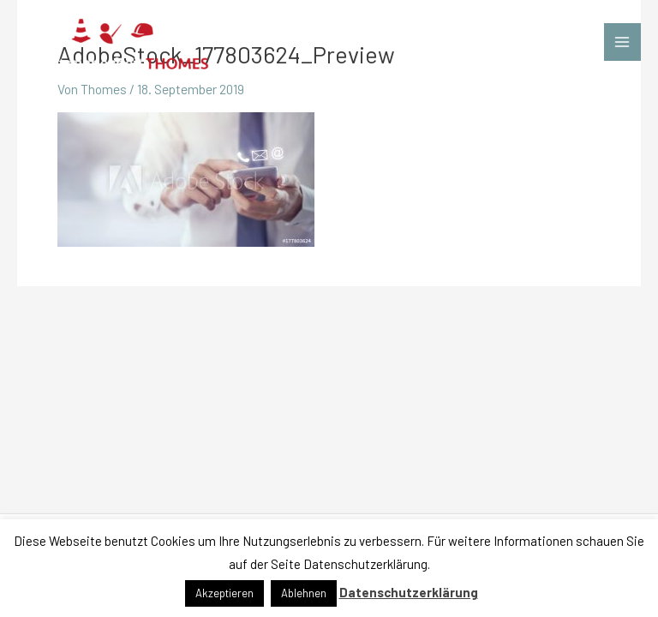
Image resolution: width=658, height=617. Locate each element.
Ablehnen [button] (303, 593)
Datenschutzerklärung (408, 592)
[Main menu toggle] (622, 41)
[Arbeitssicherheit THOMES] (113, 42)
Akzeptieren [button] (224, 593)
